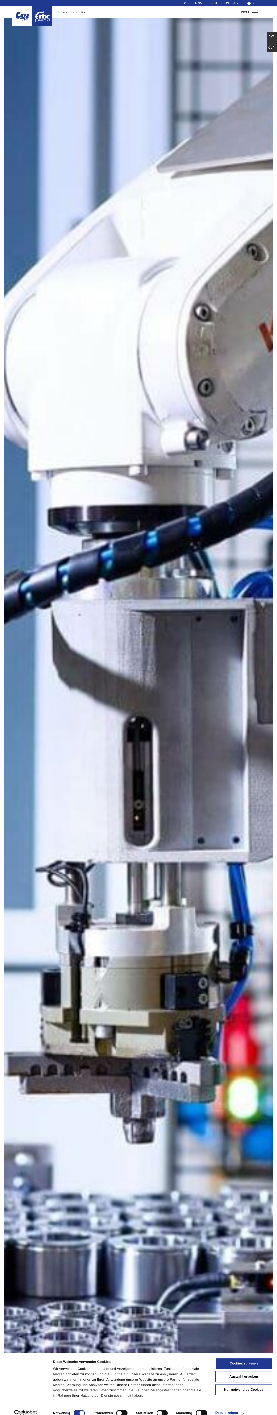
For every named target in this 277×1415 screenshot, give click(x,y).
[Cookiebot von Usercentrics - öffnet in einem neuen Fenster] (25, 1406)
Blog (198, 3)
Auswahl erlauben (243, 1370)
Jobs (186, 3)
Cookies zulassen (244, 1357)
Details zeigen (226, 1407)
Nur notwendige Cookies (243, 1383)
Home (63, 12)
